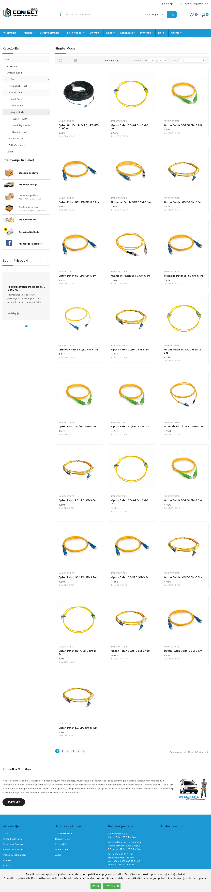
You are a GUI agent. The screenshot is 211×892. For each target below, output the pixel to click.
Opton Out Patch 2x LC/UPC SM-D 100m (79, 127)
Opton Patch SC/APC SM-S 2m (130, 426)
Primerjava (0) (112, 60)
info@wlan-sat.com (123, 857)
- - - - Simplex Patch (16, 132)
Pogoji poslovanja (12, 839)
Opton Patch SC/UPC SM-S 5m (183, 650)
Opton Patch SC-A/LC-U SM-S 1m (130, 127)
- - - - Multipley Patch (17, 125)
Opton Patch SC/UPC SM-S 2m (78, 577)
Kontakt (6, 860)
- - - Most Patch (13, 99)
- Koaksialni (27, 66)
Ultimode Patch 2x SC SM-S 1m (183, 275)
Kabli (27, 59)
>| (84, 751)
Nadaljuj (11, 313)
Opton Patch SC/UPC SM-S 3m (130, 577)
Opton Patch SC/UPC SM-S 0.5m (79, 202)
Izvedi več (13, 802)
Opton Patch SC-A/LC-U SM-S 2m (182, 351)
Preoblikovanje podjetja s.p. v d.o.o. (26, 288)
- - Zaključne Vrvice (15, 145)
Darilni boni (61, 849)
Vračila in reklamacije (14, 855)
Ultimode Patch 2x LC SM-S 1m (183, 426)
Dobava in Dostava (13, 844)
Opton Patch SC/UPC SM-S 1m (77, 275)
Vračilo (6, 865)
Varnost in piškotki (12, 849)
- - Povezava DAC (14, 138)
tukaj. (181, 874)
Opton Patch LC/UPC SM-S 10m (130, 650)
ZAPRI (96, 886)
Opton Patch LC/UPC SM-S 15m (78, 727)
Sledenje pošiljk (27, 184)
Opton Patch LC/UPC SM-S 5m (183, 577)
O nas (5, 833)
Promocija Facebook (30, 243)
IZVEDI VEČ (112, 886)
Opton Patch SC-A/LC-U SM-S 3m (130, 502)
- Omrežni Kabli (27, 72)
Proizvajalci (61, 844)
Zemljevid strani (64, 833)
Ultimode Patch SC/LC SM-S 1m (78, 349)
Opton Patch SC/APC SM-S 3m (183, 500)
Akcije (58, 855)
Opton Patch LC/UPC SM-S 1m (182, 202)
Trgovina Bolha (27, 219)
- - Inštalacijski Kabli (15, 86)
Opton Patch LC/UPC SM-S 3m (77, 500)
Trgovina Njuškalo (28, 232)
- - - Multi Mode (27, 105)
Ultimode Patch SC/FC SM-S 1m (131, 202)
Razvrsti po (140, 60)
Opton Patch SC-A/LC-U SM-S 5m (77, 652)
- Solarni (9, 151)
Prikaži (175, 60)
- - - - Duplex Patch (15, 118)
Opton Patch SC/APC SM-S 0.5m (184, 125)
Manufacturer (66, 121)
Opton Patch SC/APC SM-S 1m (77, 426)
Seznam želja (62, 839)
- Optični (27, 79)
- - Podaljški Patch (27, 92)
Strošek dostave (28, 173)
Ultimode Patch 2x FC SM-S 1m (130, 275)
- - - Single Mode (27, 112)
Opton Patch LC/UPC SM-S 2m (130, 349)
